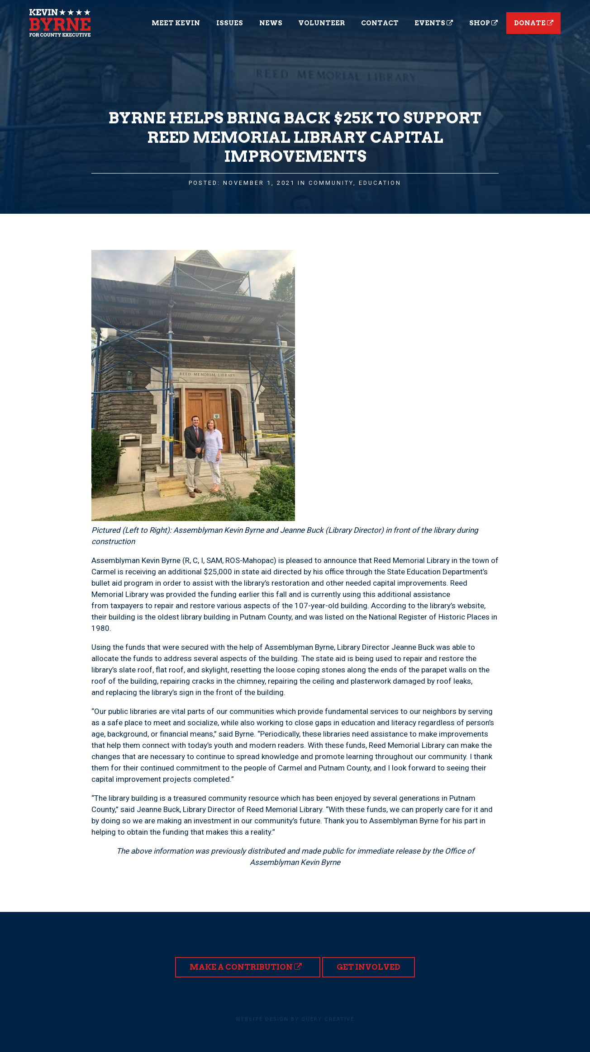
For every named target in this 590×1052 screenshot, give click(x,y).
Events (433, 23)
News (270, 23)
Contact (380, 23)
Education (380, 182)
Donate (533, 23)
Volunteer (321, 23)
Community (331, 182)
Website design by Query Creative (295, 1019)
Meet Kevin (176, 23)
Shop (483, 23)
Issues (229, 23)
